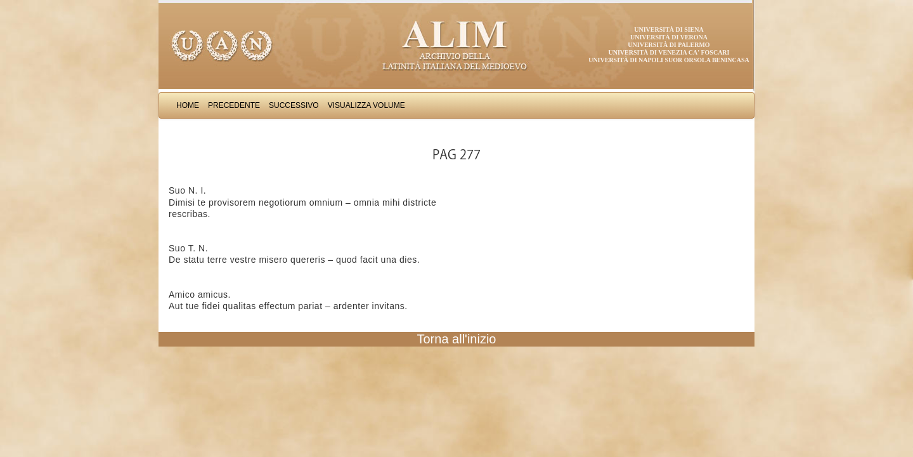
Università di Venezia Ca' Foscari (669, 52)
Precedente (234, 105)
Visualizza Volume (366, 105)
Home (187, 105)
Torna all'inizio (456, 339)
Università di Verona (669, 37)
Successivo (294, 105)
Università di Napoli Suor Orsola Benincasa (668, 59)
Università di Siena (668, 29)
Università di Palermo (668, 44)
